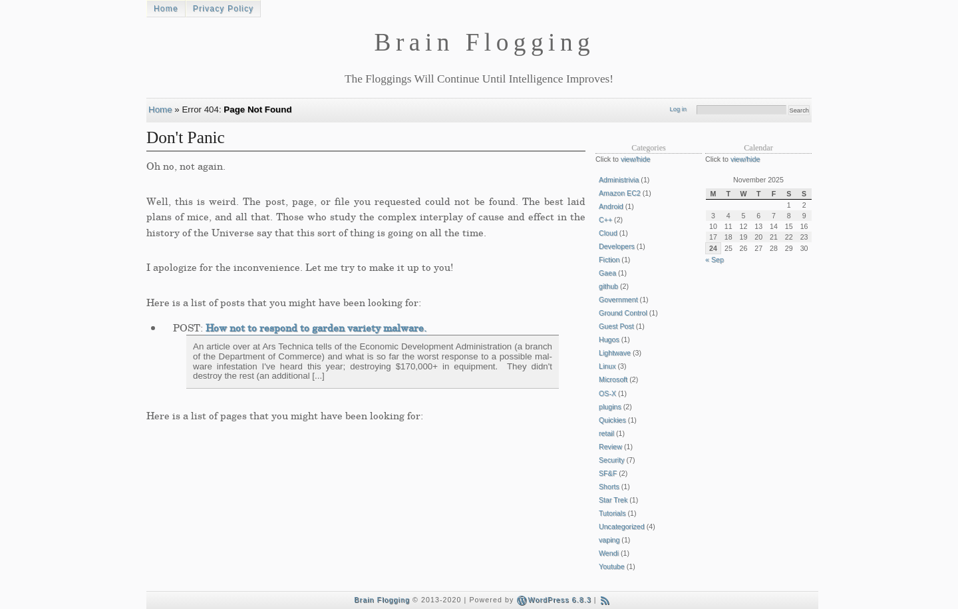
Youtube (612, 566)
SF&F (608, 473)
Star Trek (613, 500)
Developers (617, 246)
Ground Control (623, 313)
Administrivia (619, 180)
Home (166, 8)
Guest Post (616, 326)
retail (606, 433)
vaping (609, 540)
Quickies (612, 420)
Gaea (607, 273)
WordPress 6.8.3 (553, 600)
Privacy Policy (223, 8)
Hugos (609, 339)
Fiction (609, 260)
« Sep (714, 260)
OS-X (607, 393)
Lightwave (615, 353)
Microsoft (613, 379)
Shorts (609, 487)
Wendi (609, 553)
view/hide (635, 159)
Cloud (608, 233)
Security (612, 460)
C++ (605, 220)
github (608, 286)
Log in (678, 109)
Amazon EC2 (620, 193)
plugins (610, 407)
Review (610, 447)
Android (611, 206)
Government (618, 300)
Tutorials (612, 513)
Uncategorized (622, 526)
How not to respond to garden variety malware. (316, 327)
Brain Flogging (382, 600)
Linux (607, 366)
